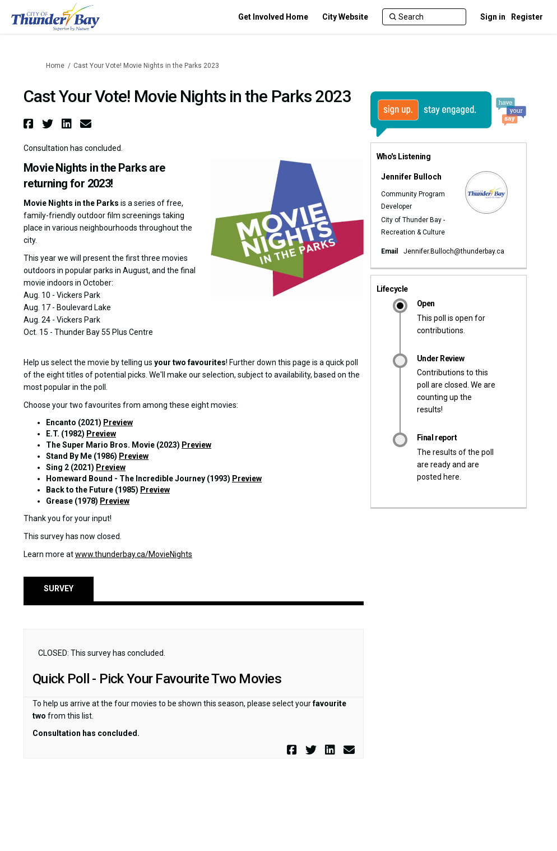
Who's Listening (404, 156)
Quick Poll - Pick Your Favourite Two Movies (157, 679)
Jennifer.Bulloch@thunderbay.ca (453, 251)
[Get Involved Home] (273, 17)
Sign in (492, 16)
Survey (58, 588)
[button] (30, 124)
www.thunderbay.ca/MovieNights (133, 554)
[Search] (424, 16)
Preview (118, 422)
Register (527, 16)
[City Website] (345, 17)
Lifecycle (392, 288)
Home (55, 66)
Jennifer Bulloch (411, 176)
